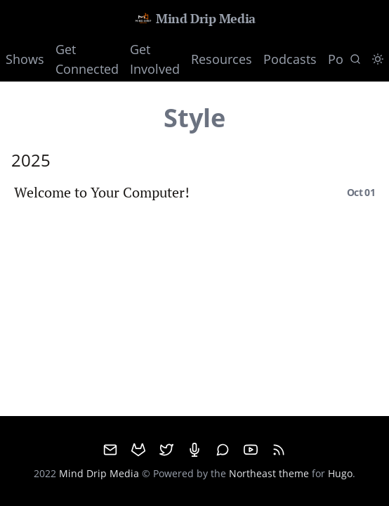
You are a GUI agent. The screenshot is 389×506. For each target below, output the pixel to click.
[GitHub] (138, 450)
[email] (110, 450)
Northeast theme (269, 473)
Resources (221, 59)
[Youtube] (250, 450)
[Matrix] (222, 450)
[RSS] (279, 450)
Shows (25, 59)
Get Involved (155, 59)
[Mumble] (194, 450)
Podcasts (290, 59)
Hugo (340, 473)
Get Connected (87, 59)
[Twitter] (166, 450)
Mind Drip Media (194, 18)
